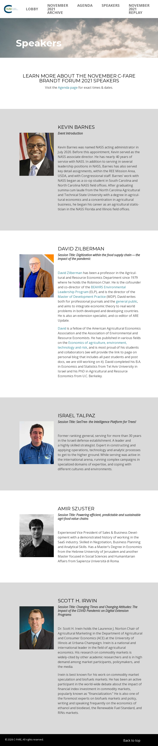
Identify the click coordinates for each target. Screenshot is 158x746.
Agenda (84, 5)
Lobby (32, 9)
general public (126, 301)
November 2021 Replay (139, 9)
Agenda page (68, 87)
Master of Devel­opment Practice (82, 296)
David (62, 328)
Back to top (131, 740)
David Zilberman (70, 273)
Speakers (110, 5)
